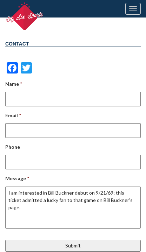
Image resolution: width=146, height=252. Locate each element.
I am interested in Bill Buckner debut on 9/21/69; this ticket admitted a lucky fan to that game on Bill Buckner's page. (73, 208)
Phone (12, 147)
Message (17, 178)
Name (13, 84)
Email (13, 115)
